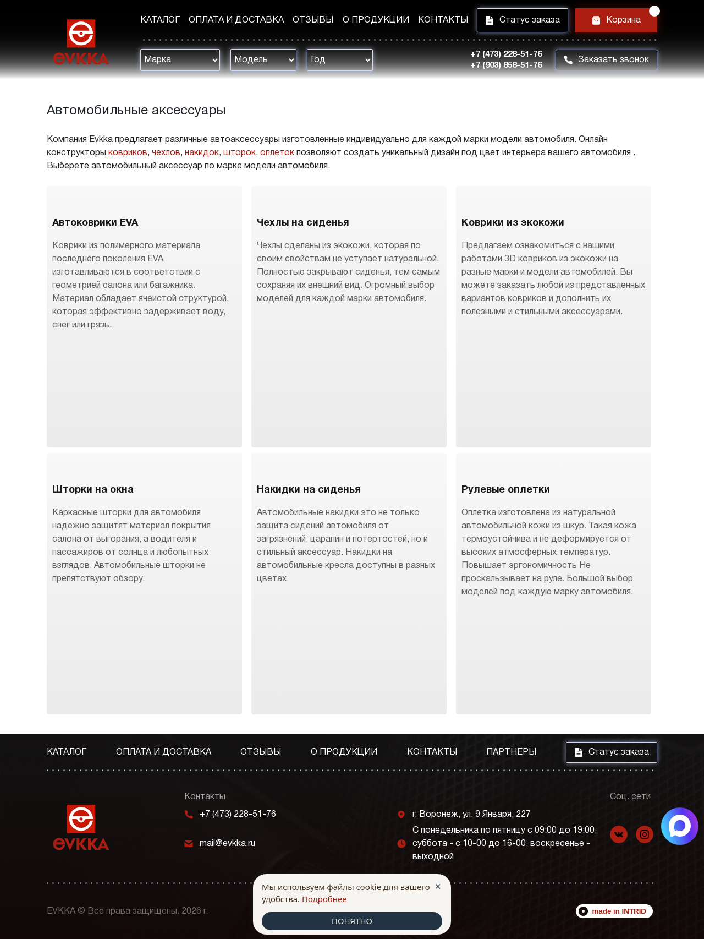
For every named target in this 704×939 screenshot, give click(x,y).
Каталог (160, 20)
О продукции (376, 20)
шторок (239, 153)
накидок (202, 153)
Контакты (443, 20)
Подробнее (324, 898)
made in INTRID (619, 911)
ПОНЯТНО (352, 920)
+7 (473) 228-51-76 (506, 54)
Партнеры (511, 752)
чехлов (166, 153)
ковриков (127, 153)
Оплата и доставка (236, 20)
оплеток (277, 153)
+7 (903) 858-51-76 (506, 65)
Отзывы (313, 20)
